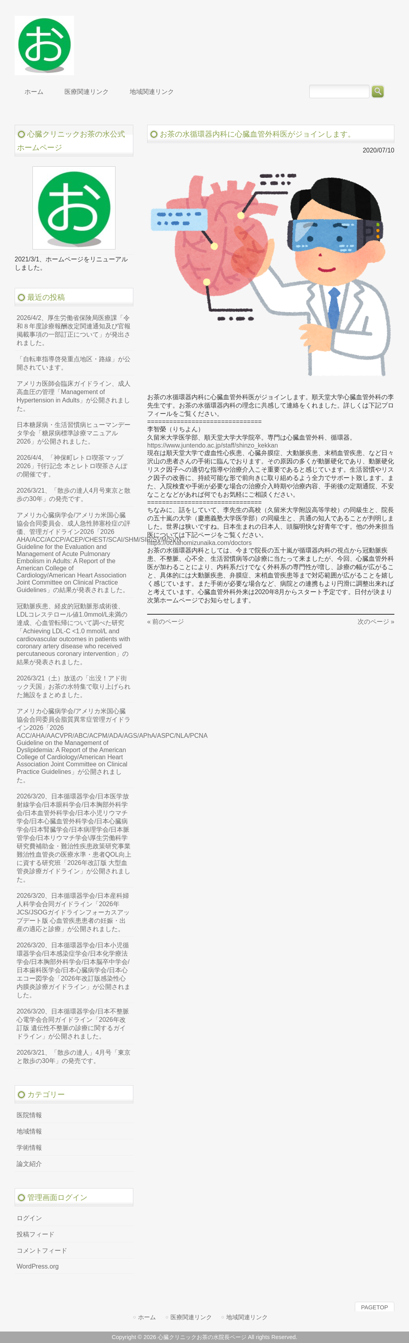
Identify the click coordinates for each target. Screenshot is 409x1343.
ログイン (29, 1218)
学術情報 (29, 1147)
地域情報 (29, 1131)
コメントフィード (42, 1250)
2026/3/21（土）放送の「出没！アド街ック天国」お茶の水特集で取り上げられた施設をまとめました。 (74, 686)
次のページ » (376, 621)
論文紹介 (29, 1163)
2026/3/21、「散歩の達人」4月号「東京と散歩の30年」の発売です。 (74, 1056)
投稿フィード (36, 1234)
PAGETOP (374, 1307)
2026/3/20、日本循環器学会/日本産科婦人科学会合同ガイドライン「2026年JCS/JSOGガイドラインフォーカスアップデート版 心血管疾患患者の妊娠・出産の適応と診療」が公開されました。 (73, 912)
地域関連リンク (247, 1317)
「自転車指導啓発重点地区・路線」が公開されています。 (74, 363)
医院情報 (29, 1115)
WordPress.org (38, 1266)
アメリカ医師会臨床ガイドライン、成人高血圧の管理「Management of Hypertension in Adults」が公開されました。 (74, 396)
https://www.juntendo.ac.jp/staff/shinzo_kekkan (212, 445)
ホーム (147, 1317)
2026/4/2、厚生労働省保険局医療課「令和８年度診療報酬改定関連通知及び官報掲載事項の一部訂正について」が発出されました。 (74, 330)
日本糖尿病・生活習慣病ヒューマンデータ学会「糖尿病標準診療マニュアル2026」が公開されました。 (74, 433)
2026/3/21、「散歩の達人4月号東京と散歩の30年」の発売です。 (74, 494)
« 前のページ (165, 621)
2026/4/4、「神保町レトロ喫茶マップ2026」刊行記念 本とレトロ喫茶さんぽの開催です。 (72, 466)
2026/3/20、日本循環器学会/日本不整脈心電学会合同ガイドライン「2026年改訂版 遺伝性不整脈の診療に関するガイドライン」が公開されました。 (73, 1024)
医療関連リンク (191, 1317)
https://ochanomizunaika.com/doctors (199, 542)
